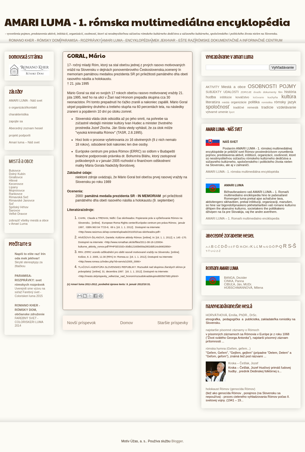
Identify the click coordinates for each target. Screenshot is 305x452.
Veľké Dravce (18, 213)
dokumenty (269, 92)
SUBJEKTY (214, 92)
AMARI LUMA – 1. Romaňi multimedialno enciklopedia (242, 218)
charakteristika (19, 114)
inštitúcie (226, 97)
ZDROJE (246, 92)
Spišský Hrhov (18, 207)
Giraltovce (16, 177)
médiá (225, 102)
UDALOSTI (231, 92)
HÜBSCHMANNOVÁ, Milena (243, 287)
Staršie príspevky (172, 323)
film (280, 92)
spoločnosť (218, 107)
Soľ (11, 203)
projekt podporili (19, 135)
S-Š (292, 246)
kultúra (288, 96)
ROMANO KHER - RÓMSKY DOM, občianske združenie (30, 310)
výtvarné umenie (217, 111)
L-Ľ (256, 246)
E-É (230, 247)
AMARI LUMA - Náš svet (25, 100)
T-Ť (208, 250)
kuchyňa (273, 97)
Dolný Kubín (17, 173)
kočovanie (258, 97)
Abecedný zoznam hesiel (26, 128)
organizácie (238, 102)
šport (232, 112)
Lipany (13, 187)
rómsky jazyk (285, 102)
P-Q (279, 246)
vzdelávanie (286, 107)
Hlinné (13, 180)
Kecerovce (16, 183)
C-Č (217, 246)
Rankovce (15, 193)
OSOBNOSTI (262, 86)
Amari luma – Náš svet (24, 142)
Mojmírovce (17, 190)
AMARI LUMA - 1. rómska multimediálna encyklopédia (147, 21)
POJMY (287, 86)
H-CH (244, 246)
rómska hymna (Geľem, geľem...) (228, 348)
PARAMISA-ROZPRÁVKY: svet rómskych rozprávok (30, 280)
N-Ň (265, 246)
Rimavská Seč (18, 197)
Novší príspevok (81, 323)
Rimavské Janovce (21, 200)
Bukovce (15, 170)
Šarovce (14, 210)
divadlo (257, 92)
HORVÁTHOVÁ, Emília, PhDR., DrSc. (231, 315)
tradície (267, 107)
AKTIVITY (212, 87)
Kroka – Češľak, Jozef (243, 363)
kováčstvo (242, 97)
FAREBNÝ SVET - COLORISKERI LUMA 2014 (29, 322)
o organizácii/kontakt (23, 107)
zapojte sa (16, 121)
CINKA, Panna (234, 281)
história (290, 92)
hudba (211, 97)
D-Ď (224, 246)
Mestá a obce (21, 161)
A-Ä (208, 246)
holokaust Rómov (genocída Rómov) (230, 389)
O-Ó (272, 246)
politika (254, 102)
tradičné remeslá (245, 107)
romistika (267, 102)
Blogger (177, 441)
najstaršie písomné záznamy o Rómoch (232, 330)
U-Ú (213, 250)
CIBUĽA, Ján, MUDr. (238, 284)
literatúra (213, 102)
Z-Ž (218, 250)
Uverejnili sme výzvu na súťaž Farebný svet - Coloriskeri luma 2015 (30, 292)
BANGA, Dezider (235, 277)
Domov (126, 323)
